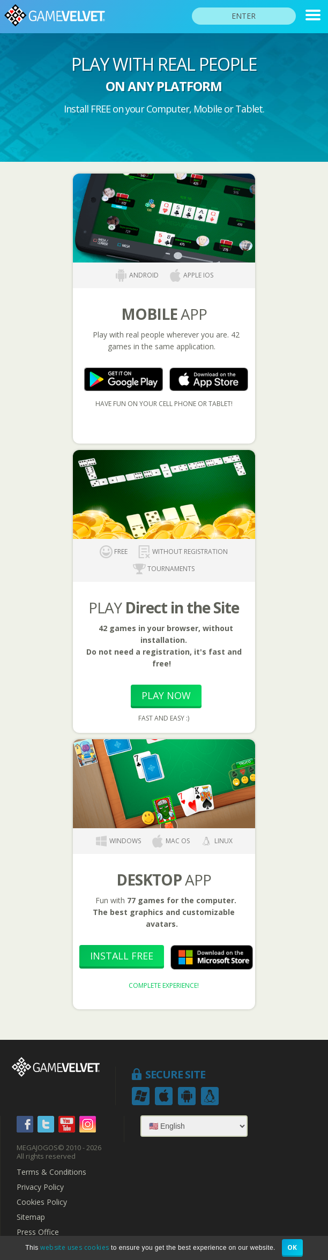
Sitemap (31, 1217)
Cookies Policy (42, 1202)
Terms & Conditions (51, 1172)
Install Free (121, 955)
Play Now (166, 695)
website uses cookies (74, 1247)
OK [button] (292, 1247)
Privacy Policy (40, 1187)
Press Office (38, 1232)
